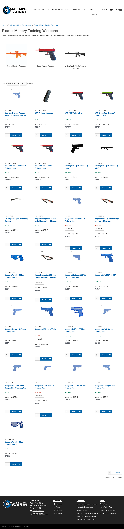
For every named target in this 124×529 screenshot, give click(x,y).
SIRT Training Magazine (44, 113)
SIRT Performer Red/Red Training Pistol (44, 167)
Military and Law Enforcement (86, 516)
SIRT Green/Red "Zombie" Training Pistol (105, 114)
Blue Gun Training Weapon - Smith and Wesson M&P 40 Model (15, 114)
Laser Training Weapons (46, 66)
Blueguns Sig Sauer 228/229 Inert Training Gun (76, 276)
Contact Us (103, 504)
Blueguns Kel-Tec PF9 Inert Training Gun (75, 330)
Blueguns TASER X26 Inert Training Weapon (15, 276)
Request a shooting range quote (87, 504)
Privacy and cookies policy (108, 510)
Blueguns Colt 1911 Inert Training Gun (44, 387)
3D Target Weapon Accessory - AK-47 (107, 167)
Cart (116, 10)
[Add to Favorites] (20, 135)
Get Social (57, 501)
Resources (81, 501)
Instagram (57, 513)
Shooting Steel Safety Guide (86, 520)
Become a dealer (82, 510)
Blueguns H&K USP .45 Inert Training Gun (75, 387)
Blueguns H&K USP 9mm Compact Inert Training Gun (15, 387)
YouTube (57, 510)
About (102, 501)
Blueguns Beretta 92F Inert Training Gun (15, 330)
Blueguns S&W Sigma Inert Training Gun (105, 387)
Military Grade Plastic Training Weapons (75, 67)
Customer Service (37, 511)
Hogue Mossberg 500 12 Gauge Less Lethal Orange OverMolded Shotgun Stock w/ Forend (107, 220)
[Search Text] (104, 14)
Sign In (104, 10)
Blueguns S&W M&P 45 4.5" (105, 275)
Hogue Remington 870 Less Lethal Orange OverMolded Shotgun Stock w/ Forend (45, 220)
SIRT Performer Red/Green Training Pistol (15, 167)
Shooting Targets (41, 10)
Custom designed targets (85, 507)
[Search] (120, 14)
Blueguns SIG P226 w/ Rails (45, 329)
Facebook (57, 504)
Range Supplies (78, 10)
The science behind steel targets (87, 513)
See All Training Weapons (16, 66)
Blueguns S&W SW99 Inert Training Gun (75, 220)
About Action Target (106, 507)
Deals (91, 10)
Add (14, 135)
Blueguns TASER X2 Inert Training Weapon (14, 443)
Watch (69, 229)
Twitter (56, 507)
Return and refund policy (108, 513)
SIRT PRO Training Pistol (74, 113)
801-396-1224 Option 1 (39, 514)
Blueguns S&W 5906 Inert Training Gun (104, 330)
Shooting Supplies (60, 10)
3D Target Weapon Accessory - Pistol (77, 167)
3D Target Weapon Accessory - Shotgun (17, 220)
